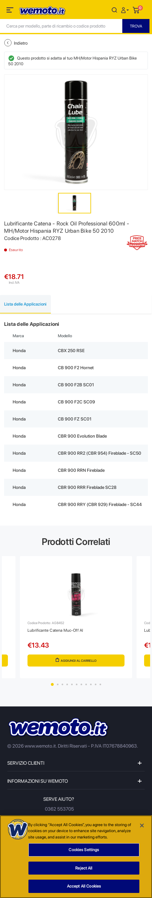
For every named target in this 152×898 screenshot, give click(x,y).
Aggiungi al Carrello (76, 660)
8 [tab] (86, 684)
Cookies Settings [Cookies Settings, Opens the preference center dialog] (84, 850)
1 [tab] (52, 684)
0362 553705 (59, 809)
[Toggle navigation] (10, 11)
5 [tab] (72, 684)
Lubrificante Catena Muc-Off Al (55, 630)
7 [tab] (81, 684)
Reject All (83, 868)
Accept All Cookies (84, 886)
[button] (126, 10)
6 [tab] (76, 684)
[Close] (142, 825)
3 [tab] (62, 684)
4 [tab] (67, 684)
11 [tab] (100, 684)
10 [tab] (95, 684)
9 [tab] (91, 684)
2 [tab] (57, 684)
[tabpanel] (76, 617)
